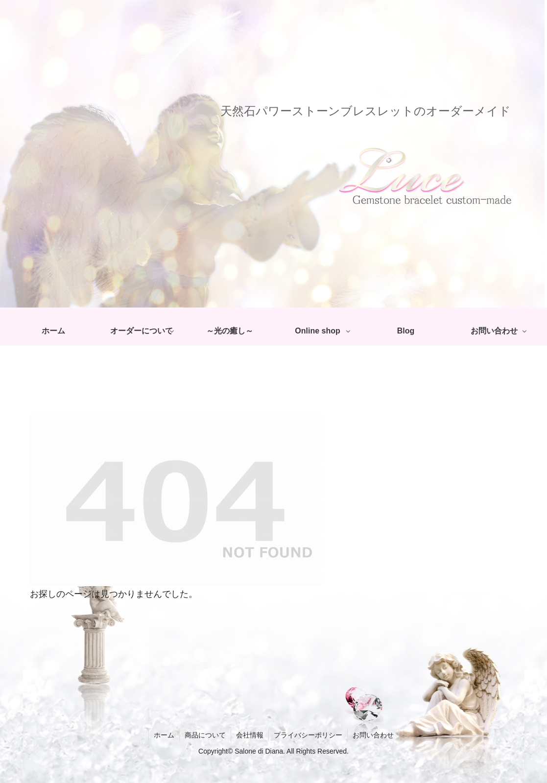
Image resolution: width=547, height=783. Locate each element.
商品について (205, 735)
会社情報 (249, 735)
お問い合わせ (373, 735)
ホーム (164, 735)
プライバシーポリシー (308, 735)
